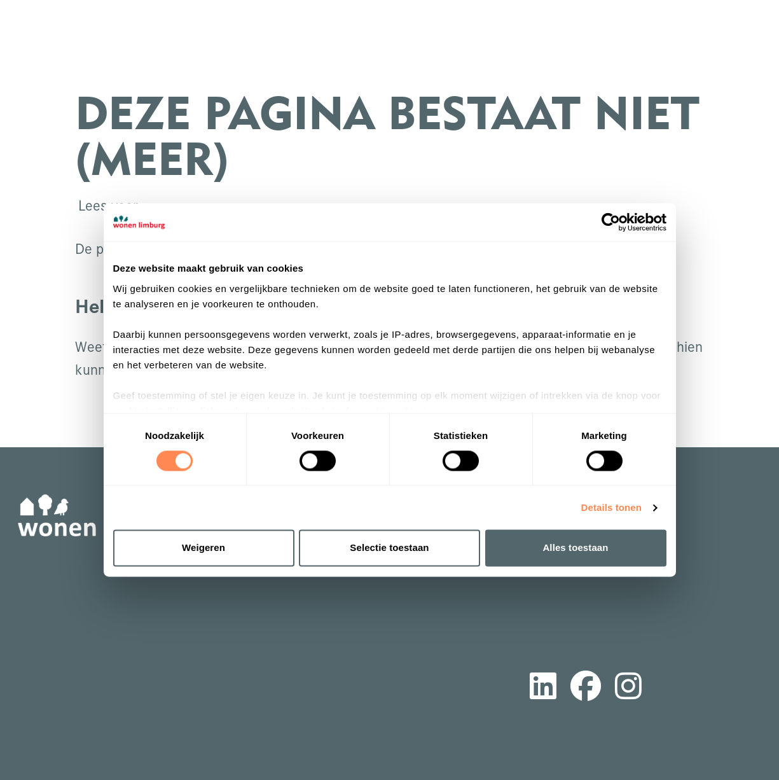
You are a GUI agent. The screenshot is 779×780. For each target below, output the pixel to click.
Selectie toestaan (389, 548)
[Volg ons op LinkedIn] (543, 688)
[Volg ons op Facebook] (585, 688)
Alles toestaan (575, 548)
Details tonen (611, 507)
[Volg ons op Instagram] (628, 688)
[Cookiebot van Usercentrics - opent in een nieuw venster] (610, 222)
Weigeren (203, 548)
